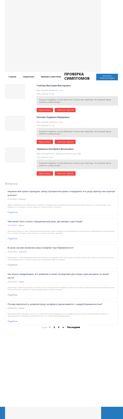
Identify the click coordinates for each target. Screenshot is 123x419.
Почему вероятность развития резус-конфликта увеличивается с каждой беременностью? (55, 304)
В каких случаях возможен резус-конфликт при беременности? (41, 247)
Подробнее (12, 212)
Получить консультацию (107, 77)
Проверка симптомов (51, 77)
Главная (12, 77)
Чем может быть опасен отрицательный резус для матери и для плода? (45, 221)
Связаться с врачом (65, 110)
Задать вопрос (45, 110)
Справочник (28, 77)
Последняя (73, 327)
